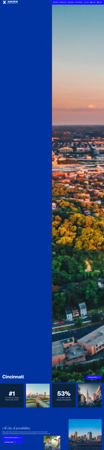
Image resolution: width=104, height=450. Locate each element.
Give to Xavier (78, 2)
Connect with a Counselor (12, 437)
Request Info (63, 2)
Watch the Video (93, 377)
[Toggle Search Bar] (93, 2)
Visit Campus (71, 2)
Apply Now (55, 2)
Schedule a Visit (10, 442)
